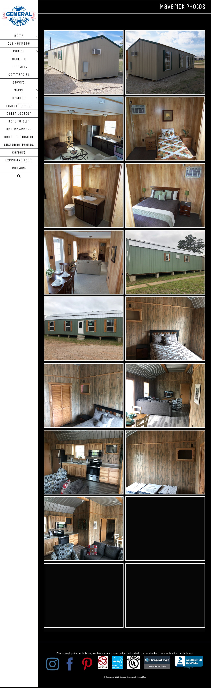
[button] (19, 176)
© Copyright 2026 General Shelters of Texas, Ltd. (125, 677)
